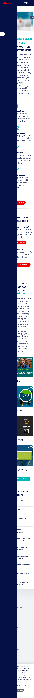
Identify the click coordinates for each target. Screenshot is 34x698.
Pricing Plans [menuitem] (7, 28)
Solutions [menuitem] (6, 14)
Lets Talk (10, 33)
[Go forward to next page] (32, 17)
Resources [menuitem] (7, 18)
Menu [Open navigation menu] (27, 3)
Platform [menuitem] (6, 9)
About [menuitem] (5, 23)
